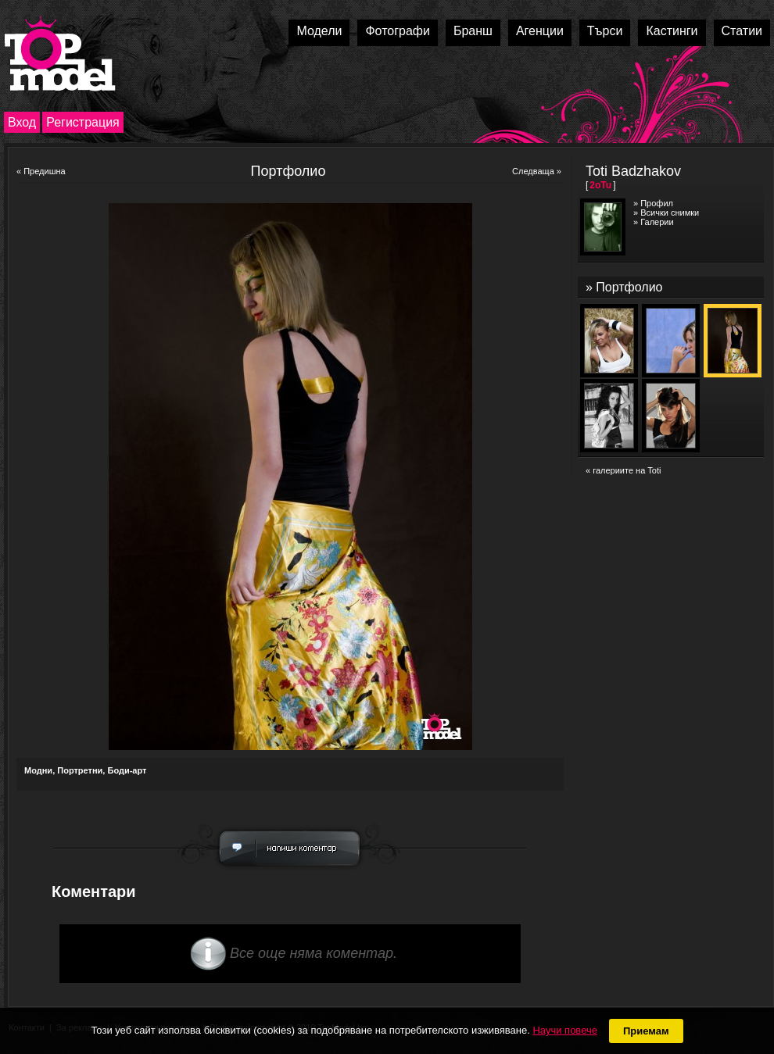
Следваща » (536, 171)
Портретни (79, 770)
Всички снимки (669, 212)
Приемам (646, 1031)
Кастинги (671, 31)
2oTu (600, 185)
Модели (319, 31)
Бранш (473, 31)
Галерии (656, 222)
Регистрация (83, 122)
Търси (605, 31)
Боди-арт (126, 770)
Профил (656, 203)
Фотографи (397, 31)
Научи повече (564, 1030)
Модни (38, 770)
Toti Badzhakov (633, 171)
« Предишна (41, 171)
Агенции (540, 31)
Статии (742, 31)
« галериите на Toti (623, 470)
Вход (22, 122)
